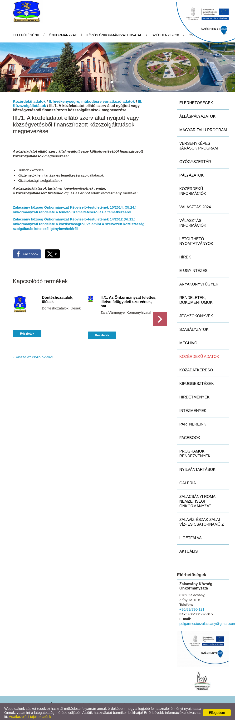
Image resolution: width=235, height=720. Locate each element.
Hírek (185, 255)
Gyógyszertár (195, 160)
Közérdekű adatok (29, 100)
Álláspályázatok (197, 115)
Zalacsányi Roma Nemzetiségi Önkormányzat (197, 499)
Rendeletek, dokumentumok (196, 298)
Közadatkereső (196, 368)
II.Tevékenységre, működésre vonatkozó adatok (92, 100)
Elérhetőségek (196, 101)
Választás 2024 (195, 205)
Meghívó (188, 341)
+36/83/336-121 (192, 608)
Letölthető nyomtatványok (196, 239)
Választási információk (192, 221)
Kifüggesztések (196, 382)
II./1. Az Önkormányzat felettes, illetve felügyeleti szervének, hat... (129, 300)
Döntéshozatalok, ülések (57, 298)
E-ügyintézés (193, 269)
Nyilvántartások (197, 468)
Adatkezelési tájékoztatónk (30, 715)
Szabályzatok (194, 328)
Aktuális (188, 550)
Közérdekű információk (192, 189)
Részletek (27, 332)
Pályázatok (191, 174)
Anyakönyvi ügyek (198, 283)
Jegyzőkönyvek (196, 314)
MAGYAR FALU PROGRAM (203, 128)
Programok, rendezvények (195, 452)
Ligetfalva (190, 536)
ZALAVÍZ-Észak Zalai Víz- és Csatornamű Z (201, 520)
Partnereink (192, 423)
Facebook (189, 436)
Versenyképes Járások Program (198, 144)
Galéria (187, 481)
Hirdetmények (194, 395)
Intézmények (192, 409)
